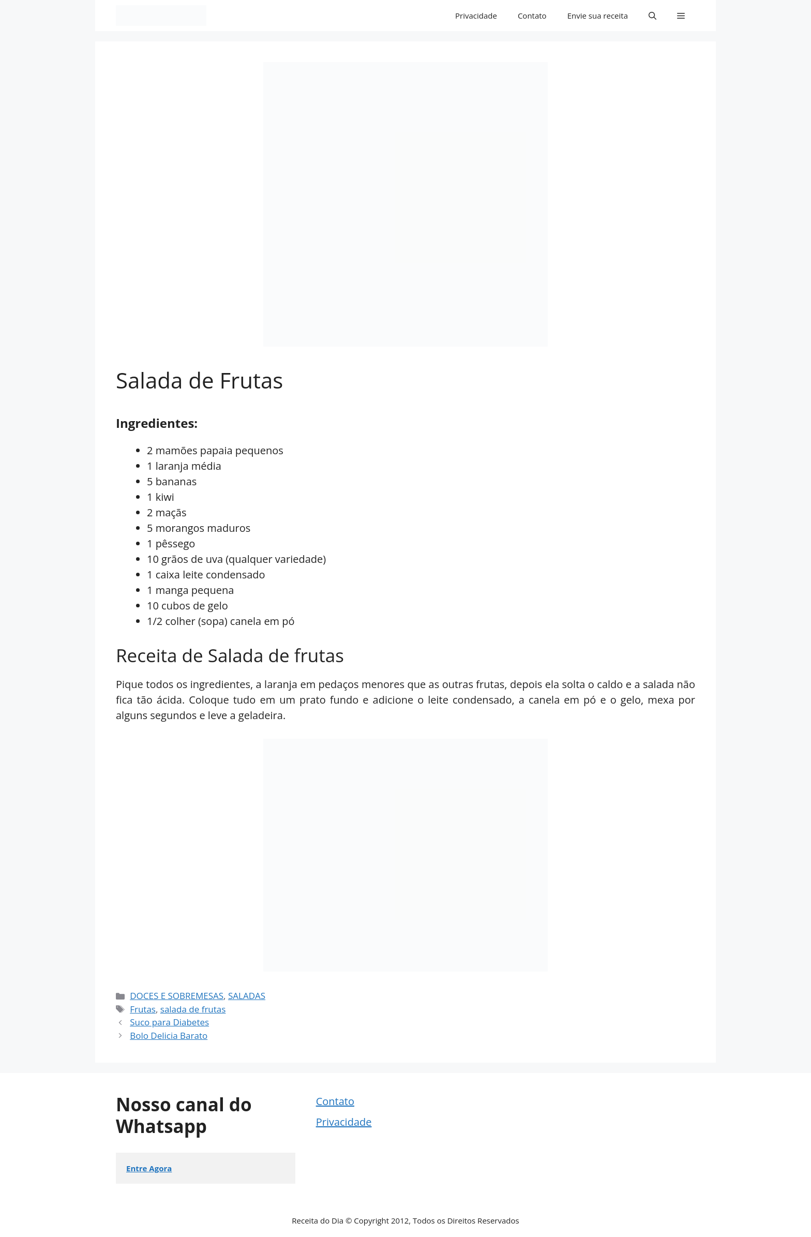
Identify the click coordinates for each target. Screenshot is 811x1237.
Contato (532, 15)
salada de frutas (193, 1009)
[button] (652, 15)
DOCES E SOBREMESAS (176, 996)
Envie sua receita (597, 15)
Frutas (143, 1009)
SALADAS (246, 996)
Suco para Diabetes (169, 1022)
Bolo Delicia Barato (168, 1035)
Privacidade (476, 15)
